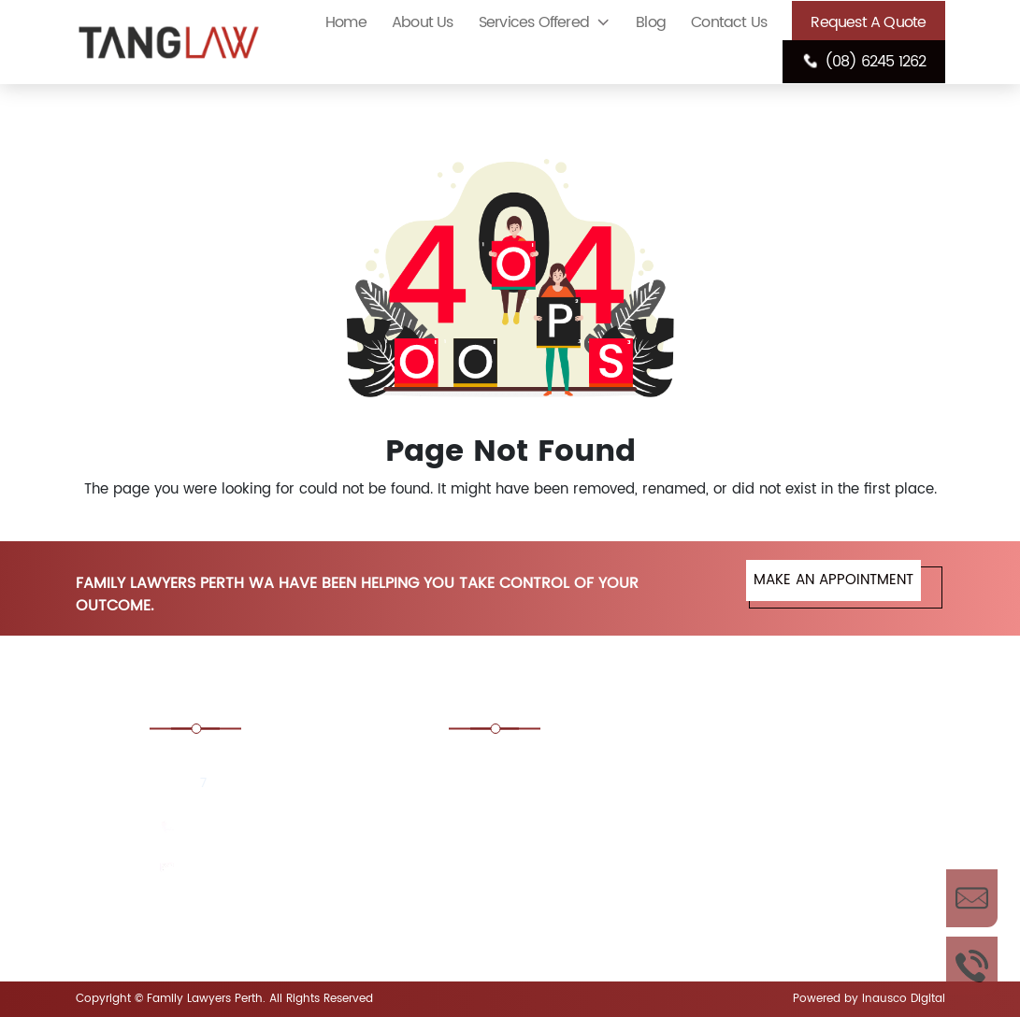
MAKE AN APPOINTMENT (833, 580)
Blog (651, 22)
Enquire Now (972, 898)
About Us (422, 22)
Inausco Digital (903, 999)
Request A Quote (868, 22)
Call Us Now (972, 966)
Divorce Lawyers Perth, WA (787, 840)
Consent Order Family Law (786, 766)
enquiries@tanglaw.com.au (273, 869)
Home (345, 22)
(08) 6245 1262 (863, 62)
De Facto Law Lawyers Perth (564, 840)
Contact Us (729, 22)
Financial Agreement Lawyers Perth (769, 902)
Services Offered (534, 22)
